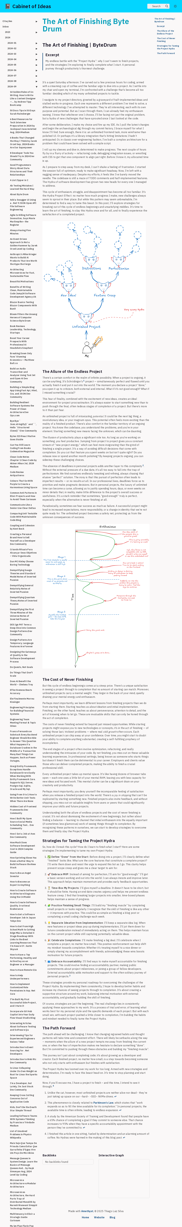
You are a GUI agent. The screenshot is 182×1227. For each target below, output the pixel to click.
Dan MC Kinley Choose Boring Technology (22, 563)
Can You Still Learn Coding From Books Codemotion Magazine (22, 448)
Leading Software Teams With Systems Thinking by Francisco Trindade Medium (23, 1120)
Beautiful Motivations (22, 281)
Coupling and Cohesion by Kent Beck (22, 527)
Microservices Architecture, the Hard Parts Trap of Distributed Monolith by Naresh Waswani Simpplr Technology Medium (23, 1200)
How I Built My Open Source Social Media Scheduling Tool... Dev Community (22, 823)
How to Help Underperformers (19, 977)
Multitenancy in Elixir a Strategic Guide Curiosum (22, 1217)
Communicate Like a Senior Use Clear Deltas (23, 506)
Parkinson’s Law (103, 1102)
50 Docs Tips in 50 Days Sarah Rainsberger (22, 112)
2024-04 (11, 59)
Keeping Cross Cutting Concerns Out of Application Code (22, 1098)
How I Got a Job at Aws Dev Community (22, 835)
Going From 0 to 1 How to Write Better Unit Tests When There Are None (23, 797)
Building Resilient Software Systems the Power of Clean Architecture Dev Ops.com (22, 409)
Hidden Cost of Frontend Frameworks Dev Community (23, 809)
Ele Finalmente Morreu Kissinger (22, 700)
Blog (112, 1217)
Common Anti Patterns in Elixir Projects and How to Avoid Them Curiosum (23, 496)
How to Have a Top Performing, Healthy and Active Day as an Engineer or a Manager (23, 959)
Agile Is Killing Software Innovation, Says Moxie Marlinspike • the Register (23, 220)
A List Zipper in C (19, 180)
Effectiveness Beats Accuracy (21, 692)
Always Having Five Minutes (20, 232)
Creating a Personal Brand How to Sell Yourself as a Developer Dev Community (23, 539)
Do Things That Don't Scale (21, 674)
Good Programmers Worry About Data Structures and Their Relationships (21, 170)
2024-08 (11, 81)
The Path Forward (166, 53)
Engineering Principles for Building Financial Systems (22, 710)
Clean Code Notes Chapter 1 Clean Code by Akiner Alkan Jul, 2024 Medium (23, 461)
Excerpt (161, 26)
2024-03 (11, 53)
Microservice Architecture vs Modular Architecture (23, 1183)
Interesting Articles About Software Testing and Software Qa (23, 1026)
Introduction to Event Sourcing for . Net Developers (21, 1050)
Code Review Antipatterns (17, 474)
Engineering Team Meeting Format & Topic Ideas (23, 722)
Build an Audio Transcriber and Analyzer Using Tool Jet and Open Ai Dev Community (22, 375)
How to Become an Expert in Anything (20, 883)
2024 (7, 37)
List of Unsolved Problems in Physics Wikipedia (20, 1134)
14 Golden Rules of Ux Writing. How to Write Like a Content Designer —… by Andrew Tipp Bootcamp (23, 98)
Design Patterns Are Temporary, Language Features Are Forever (21, 643)
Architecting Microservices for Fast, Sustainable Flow (22, 272)
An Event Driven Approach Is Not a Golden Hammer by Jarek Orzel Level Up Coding (23, 244)
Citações (7, 21)
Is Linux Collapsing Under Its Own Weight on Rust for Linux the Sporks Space (23, 1073)
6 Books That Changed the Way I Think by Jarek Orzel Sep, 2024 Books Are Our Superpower (23, 142)
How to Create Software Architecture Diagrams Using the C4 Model (23, 893)
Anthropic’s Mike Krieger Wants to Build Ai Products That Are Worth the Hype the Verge (23, 259)
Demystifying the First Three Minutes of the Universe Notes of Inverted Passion (22, 614)
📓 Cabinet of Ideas (28, 6)
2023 (7, 32)
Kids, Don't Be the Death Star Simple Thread (23, 1109)
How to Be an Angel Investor (20, 875)
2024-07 (11, 75)
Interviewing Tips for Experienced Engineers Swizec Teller (22, 1038)
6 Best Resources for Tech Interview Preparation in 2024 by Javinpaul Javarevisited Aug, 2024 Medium (23, 126)
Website (99, 1217)
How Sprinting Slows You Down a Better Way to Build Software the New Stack (23, 862)
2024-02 (11, 48)
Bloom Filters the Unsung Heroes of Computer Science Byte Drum (23, 317)
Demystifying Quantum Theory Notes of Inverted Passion (23, 600)
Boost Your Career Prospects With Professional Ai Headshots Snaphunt (21, 343)
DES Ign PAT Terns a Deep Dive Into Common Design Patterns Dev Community (23, 629)
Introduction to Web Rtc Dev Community (23, 1061)
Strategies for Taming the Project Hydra (168, 47)
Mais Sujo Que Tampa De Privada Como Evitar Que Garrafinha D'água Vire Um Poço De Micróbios (23, 1148)
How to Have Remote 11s (23, 970)
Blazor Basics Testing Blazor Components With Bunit (23, 305)
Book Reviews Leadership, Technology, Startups (23, 329)
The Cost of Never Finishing (166, 39)
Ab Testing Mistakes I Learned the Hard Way (22, 187)
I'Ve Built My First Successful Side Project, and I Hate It (23, 1002)
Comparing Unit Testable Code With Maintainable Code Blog (23, 516)
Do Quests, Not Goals (21, 667)
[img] (166, 6)
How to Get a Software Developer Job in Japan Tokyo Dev (23, 917)
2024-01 (11, 43)
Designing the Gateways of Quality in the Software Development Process (23, 656)
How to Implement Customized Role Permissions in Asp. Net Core (22, 989)
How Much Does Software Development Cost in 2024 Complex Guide (22, 847)
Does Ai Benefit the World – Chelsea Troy (21, 683)
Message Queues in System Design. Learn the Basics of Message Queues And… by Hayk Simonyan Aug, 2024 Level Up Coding (23, 1166)
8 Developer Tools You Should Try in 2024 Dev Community (22, 156)
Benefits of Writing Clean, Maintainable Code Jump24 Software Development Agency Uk (23, 292)
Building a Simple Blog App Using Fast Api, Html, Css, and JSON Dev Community (23, 392)
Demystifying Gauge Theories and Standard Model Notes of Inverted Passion (23, 575)
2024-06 (11, 70)
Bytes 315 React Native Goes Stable (22, 438)
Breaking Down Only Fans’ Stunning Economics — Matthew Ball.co (22, 358)
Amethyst (87, 1211)
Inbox (5, 26)
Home (85, 1217)
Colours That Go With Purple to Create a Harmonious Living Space (23, 484)
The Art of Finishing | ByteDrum (165, 20)
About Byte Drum (19, 194)
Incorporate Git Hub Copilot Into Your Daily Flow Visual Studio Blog (22, 1014)
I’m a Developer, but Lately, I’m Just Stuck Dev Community (21, 1086)
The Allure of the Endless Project (165, 32)
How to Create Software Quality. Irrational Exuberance (23, 905)
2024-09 (11, 86)
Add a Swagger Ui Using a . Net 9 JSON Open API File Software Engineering (23, 204)
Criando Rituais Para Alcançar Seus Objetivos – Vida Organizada (23, 552)
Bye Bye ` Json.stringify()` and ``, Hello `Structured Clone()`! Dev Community (23, 426)
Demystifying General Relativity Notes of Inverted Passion (21, 588)
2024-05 (11, 64)
